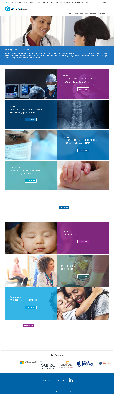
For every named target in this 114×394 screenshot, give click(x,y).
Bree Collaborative (65, 2)
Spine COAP (18, 2)
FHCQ (7, 2)
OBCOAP (32, 2)
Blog (86, 14)
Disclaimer (73, 391)
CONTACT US (47, 380)
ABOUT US (70, 14)
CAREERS (60, 380)
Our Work (79, 14)
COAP (12, 2)
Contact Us (104, 2)
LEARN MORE (83, 89)
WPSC (56, 2)
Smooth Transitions (47, 2)
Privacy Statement (65, 391)
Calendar (101, 14)
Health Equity (76, 2)
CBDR (38, 2)
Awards (93, 14)
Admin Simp (84, 2)
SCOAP (26, 2)
